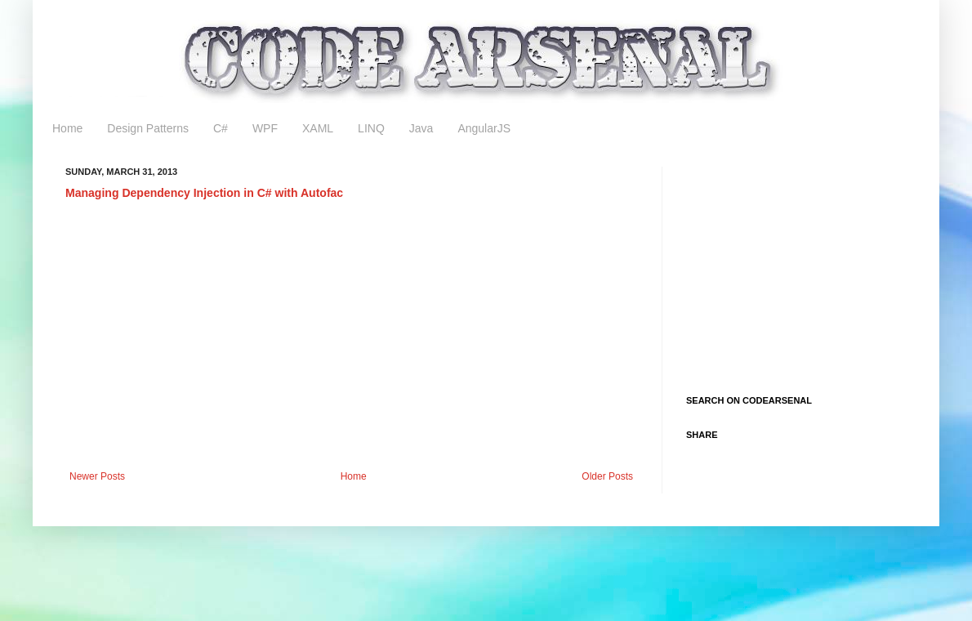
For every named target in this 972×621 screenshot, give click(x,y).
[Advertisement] (351, 335)
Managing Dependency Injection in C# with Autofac (204, 192)
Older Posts (607, 476)
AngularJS (484, 128)
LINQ (371, 128)
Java (421, 128)
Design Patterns (148, 128)
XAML (317, 128)
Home (67, 128)
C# (220, 128)
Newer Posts (97, 476)
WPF (265, 128)
